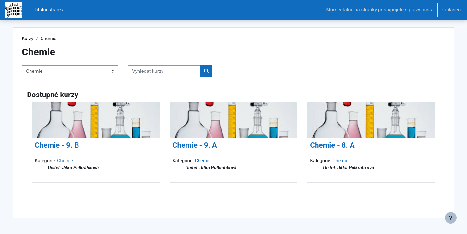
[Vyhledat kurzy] (178, 72)
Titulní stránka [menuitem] (49, 10)
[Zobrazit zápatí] (451, 218)
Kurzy (42, 39)
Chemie (80, 161)
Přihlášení (451, 10)
